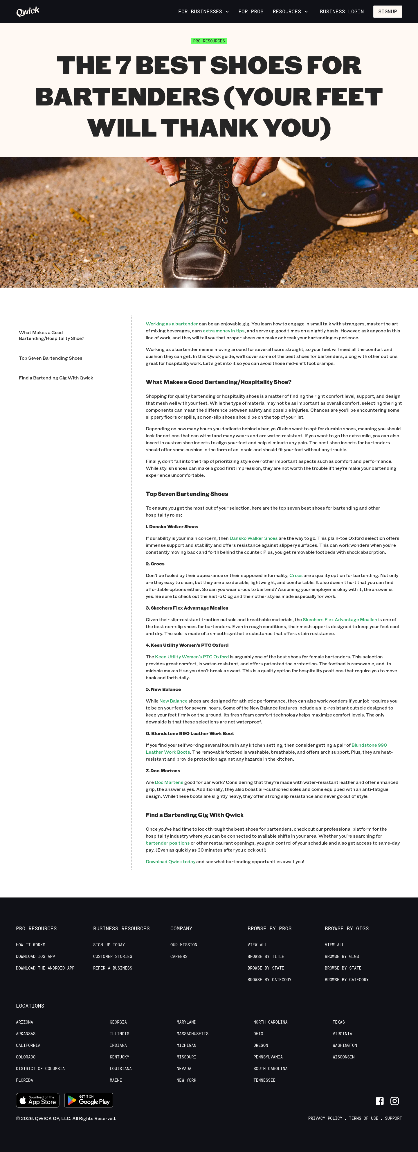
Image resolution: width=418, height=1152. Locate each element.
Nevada (184, 1068)
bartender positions (168, 843)
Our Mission (183, 944)
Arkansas (25, 1033)
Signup (387, 11)
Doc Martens (169, 782)
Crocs (296, 575)
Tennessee (264, 1080)
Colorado (25, 1057)
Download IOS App (35, 956)
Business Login (342, 11)
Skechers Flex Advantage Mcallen (340, 619)
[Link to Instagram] (394, 1101)
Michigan (186, 1045)
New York (186, 1080)
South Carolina (270, 1068)
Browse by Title (266, 956)
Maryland (186, 1022)
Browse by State (266, 968)
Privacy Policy (325, 1118)
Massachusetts (192, 1033)
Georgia (118, 1022)
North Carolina (270, 1022)
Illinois (119, 1033)
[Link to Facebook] (379, 1101)
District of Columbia (40, 1068)
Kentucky (119, 1057)
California (28, 1045)
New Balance (173, 701)
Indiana (118, 1045)
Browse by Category (269, 979)
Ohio (258, 1033)
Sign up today (109, 944)
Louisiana (121, 1068)
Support (393, 1118)
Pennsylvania (268, 1057)
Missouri (186, 1057)
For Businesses (204, 11)
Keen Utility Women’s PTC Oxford (192, 656)
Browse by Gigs (342, 956)
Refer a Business (112, 968)
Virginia (342, 1033)
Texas (339, 1022)
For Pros (250, 11)
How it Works (30, 944)
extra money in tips (224, 330)
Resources (291, 11)
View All (257, 944)
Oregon (260, 1045)
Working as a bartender (172, 323)
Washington (345, 1045)
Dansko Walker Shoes (254, 538)
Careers (179, 956)
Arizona (24, 1022)
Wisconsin (344, 1057)
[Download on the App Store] (38, 1101)
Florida (24, 1080)
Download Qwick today (170, 861)
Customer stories (112, 956)
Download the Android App (45, 968)
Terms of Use (363, 1118)
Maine (116, 1080)
